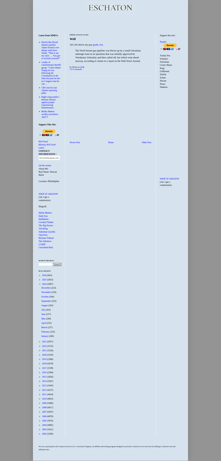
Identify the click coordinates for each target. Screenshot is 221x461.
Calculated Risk (46, 247)
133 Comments (76, 69)
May (43, 318)
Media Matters (45, 213)
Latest (41, 148)
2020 (44, 355)
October (45, 296)
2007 (44, 412)
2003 (44, 429)
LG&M (42, 244)
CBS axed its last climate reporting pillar (49, 90)
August (44, 305)
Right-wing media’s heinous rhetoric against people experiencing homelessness (50, 102)
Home (111, 142)
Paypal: (163, 42)
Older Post (146, 142)
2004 (44, 425)
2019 (44, 359)
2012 (44, 390)
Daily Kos (43, 216)
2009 (44, 403)
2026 (44, 275)
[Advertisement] (110, 22)
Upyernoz (43, 235)
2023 (44, 341)
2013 (44, 385)
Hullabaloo (44, 219)
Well (73, 39)
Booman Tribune (46, 238)
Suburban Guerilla (47, 232)
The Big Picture (46, 225)
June (43, 314)
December (46, 288)
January (45, 336)
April (44, 323)
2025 (44, 279)
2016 (44, 372)
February (45, 332)
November (46, 292)
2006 (44, 416)
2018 (44, 363)
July (43, 310)
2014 (44, 381)
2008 (44, 407)
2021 (44, 350)
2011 (44, 394)
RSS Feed (43, 141)
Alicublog (43, 228)
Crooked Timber (46, 222)
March (44, 327)
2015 (44, 377)
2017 (44, 368)
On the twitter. (45, 165)
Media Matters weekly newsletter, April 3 (49, 114)
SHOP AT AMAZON (48, 194)
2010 (44, 399)
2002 (44, 434)
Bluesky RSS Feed (47, 144)
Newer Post (75, 142)
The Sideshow (45, 241)
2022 (44, 346)
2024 (44, 284)
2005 (44, 420)
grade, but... (99, 44)
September (46, 301)
